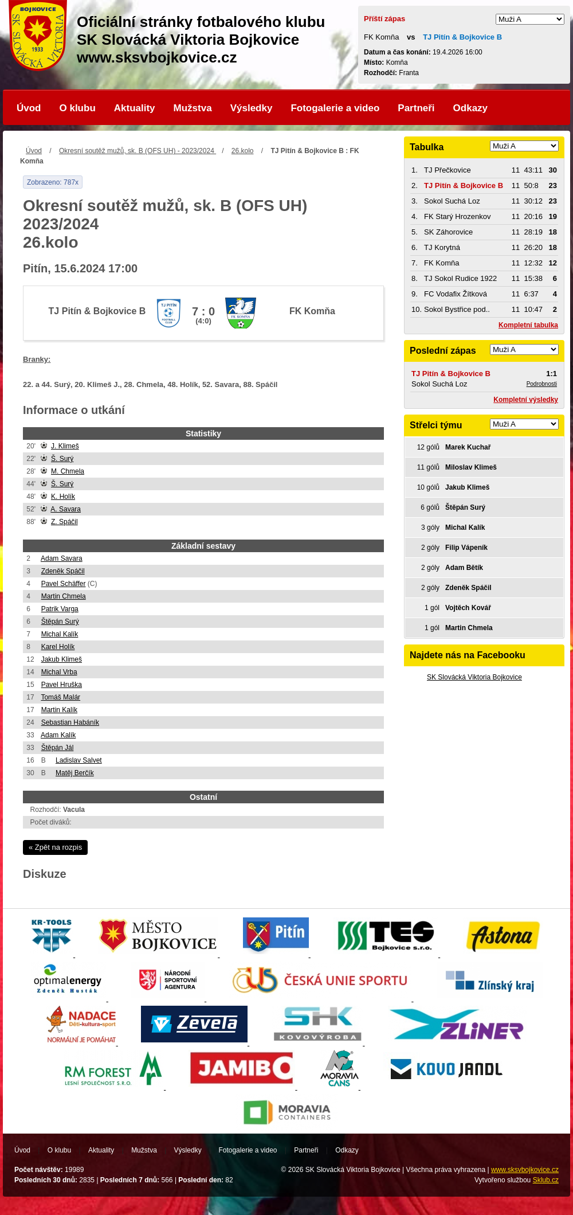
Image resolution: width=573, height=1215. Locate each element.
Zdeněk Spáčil (63, 571)
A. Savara (65, 509)
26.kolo (242, 151)
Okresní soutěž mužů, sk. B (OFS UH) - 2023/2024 (137, 151)
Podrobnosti (542, 384)
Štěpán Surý (60, 622)
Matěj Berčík (75, 773)
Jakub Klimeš (61, 659)
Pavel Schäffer (63, 584)
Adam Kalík (58, 735)
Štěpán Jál (57, 748)
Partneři (416, 108)
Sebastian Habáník (70, 722)
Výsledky (251, 108)
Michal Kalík (60, 634)
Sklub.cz (546, 1180)
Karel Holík (58, 647)
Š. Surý (62, 459)
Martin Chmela (63, 596)
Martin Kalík (59, 710)
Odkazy (470, 108)
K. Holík (63, 497)
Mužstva (193, 108)
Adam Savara (62, 558)
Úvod (29, 108)
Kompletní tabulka (528, 325)
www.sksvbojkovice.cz (525, 1170)
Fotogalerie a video (335, 108)
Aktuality (134, 108)
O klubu (78, 108)
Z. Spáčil (64, 522)
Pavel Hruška (61, 685)
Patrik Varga (60, 609)
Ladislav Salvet (79, 760)
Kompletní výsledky (525, 400)
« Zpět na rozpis (55, 847)
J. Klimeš (65, 446)
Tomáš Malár (60, 697)
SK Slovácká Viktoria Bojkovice (474, 677)
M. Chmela (67, 471)
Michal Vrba (59, 672)
